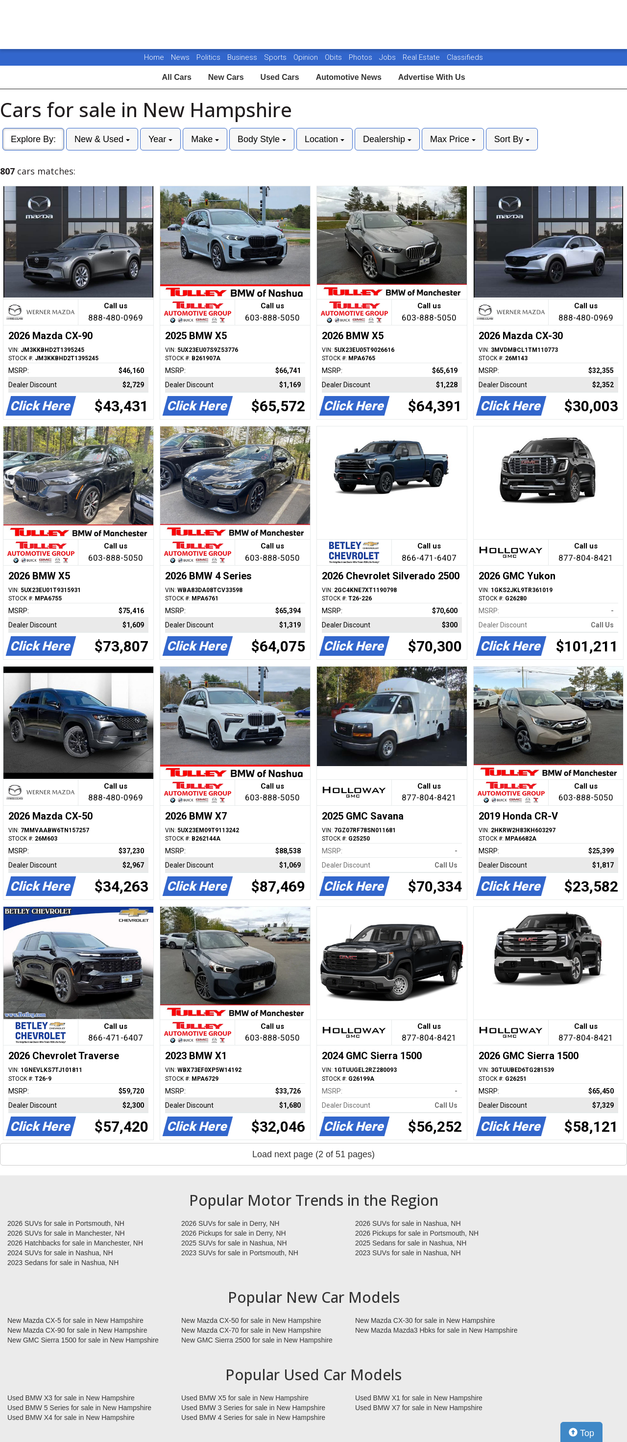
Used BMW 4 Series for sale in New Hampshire (253, 1417)
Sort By (512, 139)
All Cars (176, 77)
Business (243, 57)
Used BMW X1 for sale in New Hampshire (418, 1398)
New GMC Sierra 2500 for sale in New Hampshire (257, 1340)
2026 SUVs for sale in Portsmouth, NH (65, 1223)
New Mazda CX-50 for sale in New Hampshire (251, 1320)
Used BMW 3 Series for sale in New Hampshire (253, 1408)
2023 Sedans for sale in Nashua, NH (63, 1263)
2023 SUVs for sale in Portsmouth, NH (239, 1253)
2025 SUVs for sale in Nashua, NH (234, 1243)
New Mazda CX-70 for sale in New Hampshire (251, 1330)
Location (324, 139)
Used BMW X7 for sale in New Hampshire (418, 1408)
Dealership (387, 139)
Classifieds (465, 57)
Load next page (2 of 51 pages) (313, 1154)
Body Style (262, 139)
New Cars (226, 77)
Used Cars (280, 77)
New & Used (102, 139)
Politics (208, 57)
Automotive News (349, 77)
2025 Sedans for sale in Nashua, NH (410, 1243)
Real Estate (422, 57)
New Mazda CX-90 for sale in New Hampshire (77, 1330)
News (180, 57)
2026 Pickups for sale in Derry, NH (233, 1233)
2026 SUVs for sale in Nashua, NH (408, 1223)
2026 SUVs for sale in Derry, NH (230, 1223)
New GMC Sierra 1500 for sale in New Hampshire (83, 1340)
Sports (276, 57)
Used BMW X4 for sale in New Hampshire (71, 1417)
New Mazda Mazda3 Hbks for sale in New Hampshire (436, 1330)
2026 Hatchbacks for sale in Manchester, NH (75, 1243)
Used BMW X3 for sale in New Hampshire (71, 1398)
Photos (361, 57)
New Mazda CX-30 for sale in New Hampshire (425, 1320)
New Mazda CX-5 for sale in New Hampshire (75, 1320)
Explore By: (33, 139)
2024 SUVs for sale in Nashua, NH (60, 1253)
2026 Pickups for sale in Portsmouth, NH (417, 1233)
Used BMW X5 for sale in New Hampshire (245, 1398)
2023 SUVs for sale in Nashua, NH (408, 1253)
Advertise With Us (431, 77)
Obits (334, 57)
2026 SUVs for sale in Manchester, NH (66, 1233)
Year (160, 139)
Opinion (306, 57)
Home (154, 57)
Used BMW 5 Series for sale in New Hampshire (79, 1408)
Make (205, 139)
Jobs (388, 57)
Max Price (453, 139)
